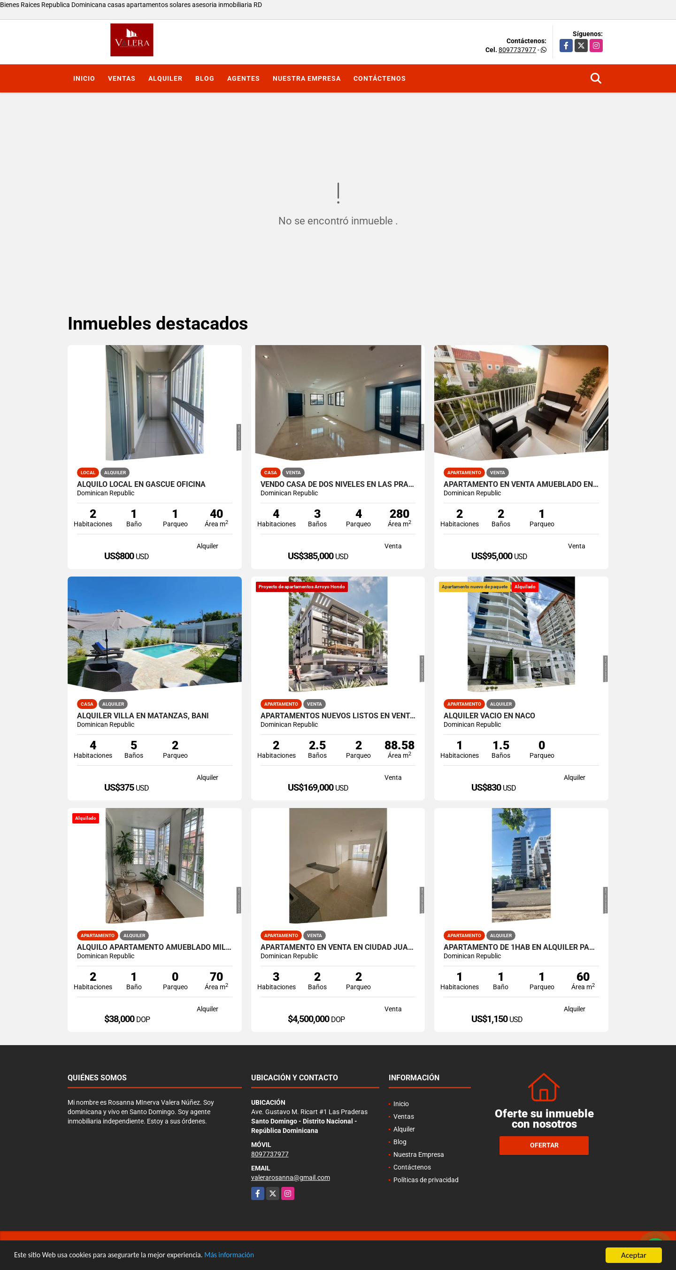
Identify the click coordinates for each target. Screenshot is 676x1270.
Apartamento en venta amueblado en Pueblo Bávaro (521, 484)
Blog (205, 78)
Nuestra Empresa (307, 78)
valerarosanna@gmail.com (290, 1177)
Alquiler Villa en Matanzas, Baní (143, 716)
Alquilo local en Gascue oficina (141, 484)
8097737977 (517, 50)
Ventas (122, 78)
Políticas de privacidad (426, 1180)
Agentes (243, 78)
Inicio (84, 78)
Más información (250, 1256)
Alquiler (165, 78)
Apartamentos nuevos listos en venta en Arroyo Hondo (338, 716)
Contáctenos (379, 78)
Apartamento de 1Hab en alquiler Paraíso (521, 947)
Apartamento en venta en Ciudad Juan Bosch (338, 947)
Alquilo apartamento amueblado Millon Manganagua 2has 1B (154, 947)
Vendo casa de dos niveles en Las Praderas (338, 484)
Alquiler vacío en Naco (489, 716)
